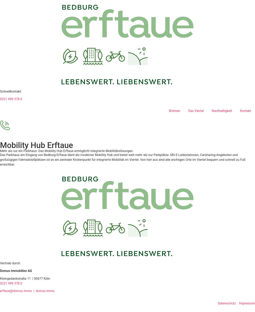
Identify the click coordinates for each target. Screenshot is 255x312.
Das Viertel (196, 111)
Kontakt (245, 111)
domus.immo (45, 291)
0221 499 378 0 (11, 99)
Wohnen (174, 111)
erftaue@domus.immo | (18, 291)
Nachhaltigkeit (222, 111)
